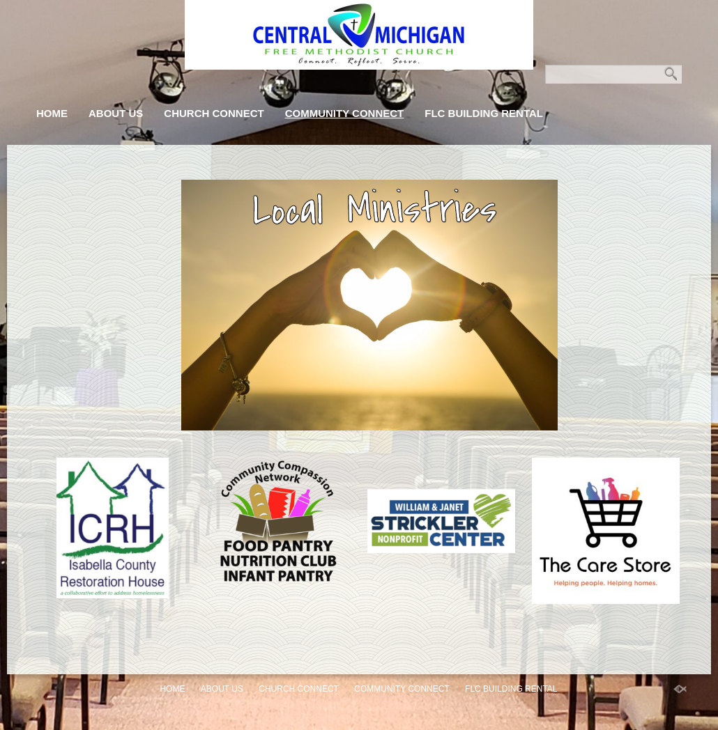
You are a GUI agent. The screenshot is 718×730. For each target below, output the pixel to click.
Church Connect (213, 113)
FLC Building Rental (484, 113)
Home (52, 113)
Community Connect (344, 113)
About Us (116, 113)
